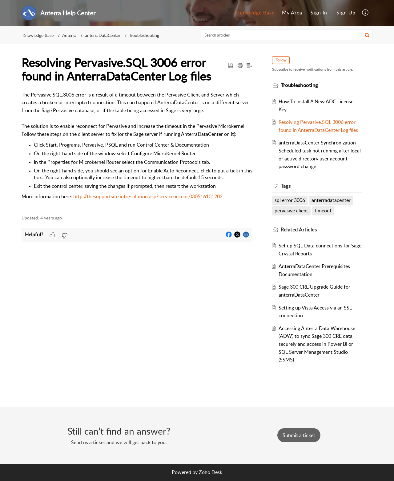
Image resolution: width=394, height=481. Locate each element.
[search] (287, 35)
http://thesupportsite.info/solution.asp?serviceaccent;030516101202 (148, 196)
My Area (292, 12)
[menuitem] (254, 13)
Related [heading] (299, 229)
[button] (365, 13)
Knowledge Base (255, 12)
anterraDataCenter (102, 35)
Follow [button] (280, 60)
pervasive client (291, 210)
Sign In (319, 12)
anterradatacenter (331, 200)
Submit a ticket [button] (299, 435)
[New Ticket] (298, 435)
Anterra (69, 35)
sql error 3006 (290, 200)
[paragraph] (137, 150)
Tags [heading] (286, 186)
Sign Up (346, 12)
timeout (323, 210)
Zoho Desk (210, 472)
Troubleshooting (144, 35)
